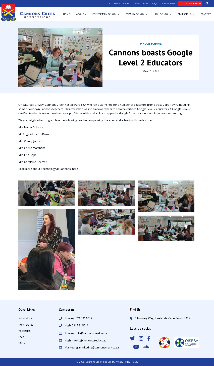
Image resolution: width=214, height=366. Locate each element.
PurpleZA (80, 105)
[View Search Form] (207, 4)
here (75, 169)
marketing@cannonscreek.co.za (99, 347)
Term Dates (25, 324)
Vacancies (24, 331)
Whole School (151, 43)
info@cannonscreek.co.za (91, 333)
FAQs (21, 343)
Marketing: (72, 347)
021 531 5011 (79, 325)
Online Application (190, 3)
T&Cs (134, 361)
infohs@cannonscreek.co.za (89, 340)
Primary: (70, 333)
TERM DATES (140, 3)
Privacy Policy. (123, 361)
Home (66, 14)
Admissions (25, 318)
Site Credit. (109, 361)
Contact (205, 14)
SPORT (127, 3)
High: (68, 325)
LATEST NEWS (169, 3)
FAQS (154, 3)
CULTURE (114, 3)
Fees (21, 337)
